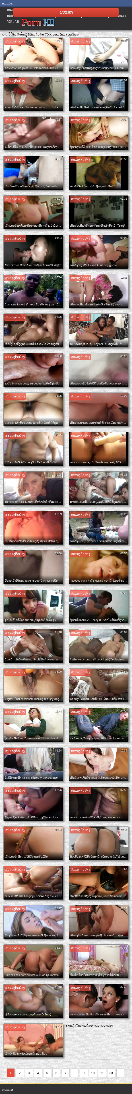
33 (111, 1073)
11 (102, 1073)
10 (93, 1073)
